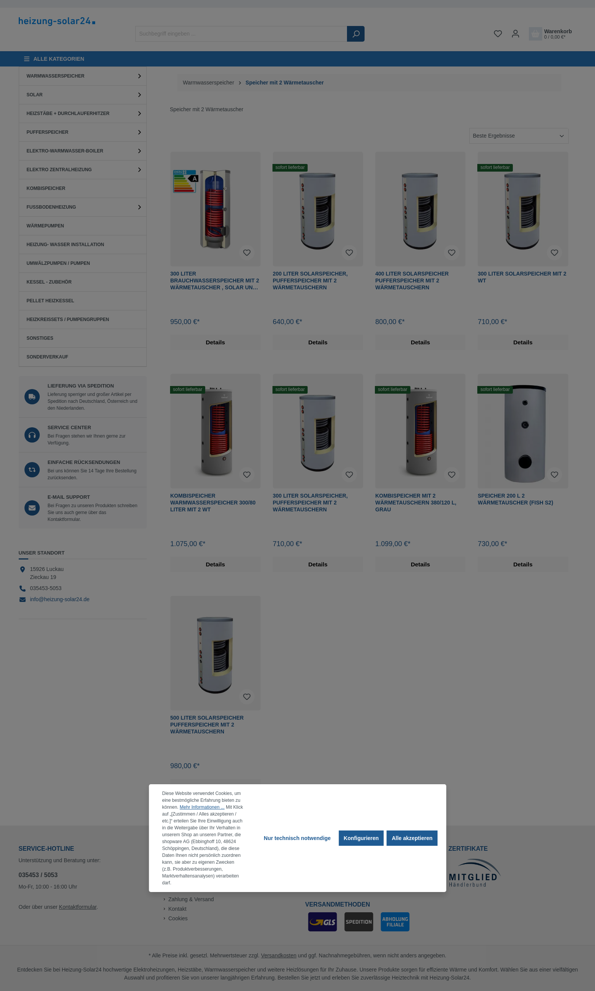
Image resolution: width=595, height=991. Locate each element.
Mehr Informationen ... (202, 807)
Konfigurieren (361, 838)
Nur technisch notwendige (297, 838)
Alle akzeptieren (412, 838)
